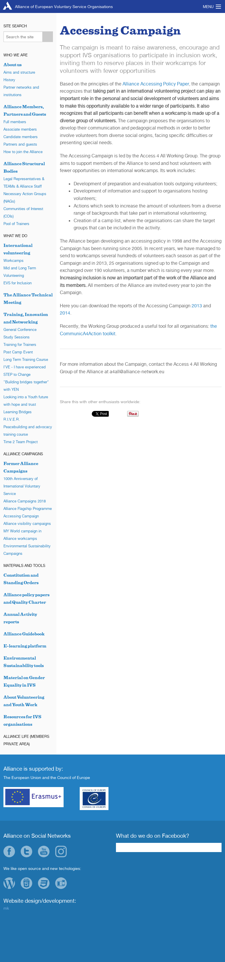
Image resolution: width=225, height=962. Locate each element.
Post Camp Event (18, 352)
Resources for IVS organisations (22, 720)
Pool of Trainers (16, 223)
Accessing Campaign (21, 516)
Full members (14, 121)
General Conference (20, 329)
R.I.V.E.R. (11, 419)
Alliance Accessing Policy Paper (156, 84)
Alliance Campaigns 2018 (24, 501)
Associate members (20, 129)
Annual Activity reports (20, 618)
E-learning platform (24, 645)
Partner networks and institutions (21, 91)
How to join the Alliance (23, 151)
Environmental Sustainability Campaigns (27, 550)
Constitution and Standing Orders (21, 579)
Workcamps (13, 260)
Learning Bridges (17, 411)
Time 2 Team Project (20, 441)
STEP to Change (16, 374)
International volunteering (18, 249)
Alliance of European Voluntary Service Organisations (64, 6)
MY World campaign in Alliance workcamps (22, 535)
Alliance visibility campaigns (27, 523)
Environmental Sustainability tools (23, 662)
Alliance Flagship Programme (27, 508)
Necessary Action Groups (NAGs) (24, 197)
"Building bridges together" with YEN (26, 386)
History (9, 79)
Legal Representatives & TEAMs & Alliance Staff (23, 182)
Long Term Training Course (25, 359)
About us (12, 64)
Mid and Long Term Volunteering (19, 272)
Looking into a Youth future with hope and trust (25, 401)
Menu (208, 6)
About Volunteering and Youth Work (23, 701)
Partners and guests (20, 144)
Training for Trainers (19, 344)
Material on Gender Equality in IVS (24, 681)
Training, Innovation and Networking (25, 318)
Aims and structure (19, 72)
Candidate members (20, 136)
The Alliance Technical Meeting (28, 298)
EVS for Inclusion (17, 283)
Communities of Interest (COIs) (23, 212)
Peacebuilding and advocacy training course (27, 430)
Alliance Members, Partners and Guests (24, 110)
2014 (65, 313)
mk (6, 908)
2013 (197, 305)
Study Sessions (16, 337)
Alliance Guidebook (24, 633)
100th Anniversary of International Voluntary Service (21, 486)
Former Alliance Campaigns (20, 467)
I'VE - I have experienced (24, 367)
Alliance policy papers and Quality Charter (26, 598)
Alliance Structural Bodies (24, 167)
